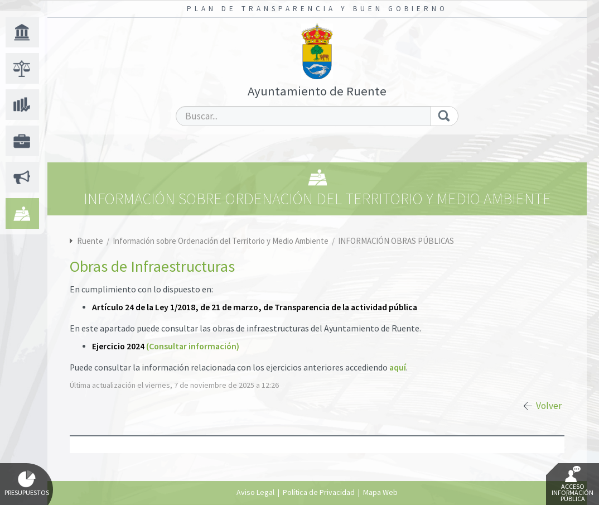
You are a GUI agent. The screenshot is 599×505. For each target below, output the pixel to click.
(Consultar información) (192, 346)
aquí (397, 367)
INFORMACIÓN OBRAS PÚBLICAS (396, 240)
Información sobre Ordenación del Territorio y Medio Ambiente (221, 240)
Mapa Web (380, 492)
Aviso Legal (255, 492)
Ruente (90, 240)
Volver (549, 406)
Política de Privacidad (319, 492)
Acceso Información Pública (572, 484)
